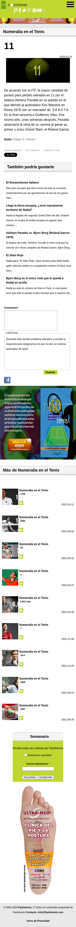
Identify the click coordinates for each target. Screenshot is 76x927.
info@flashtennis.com (50, 912)
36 (21, 548)
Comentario (11, 307)
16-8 (22, 655)
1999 (22, 682)
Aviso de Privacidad (38, 920)
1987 (22, 709)
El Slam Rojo (15, 255)
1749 (22, 494)
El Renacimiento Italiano (22, 182)
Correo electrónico (38, 763)
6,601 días (25, 601)
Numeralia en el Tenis (33, 490)
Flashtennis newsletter (40, 755)
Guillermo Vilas (52, 150)
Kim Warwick (33, 150)
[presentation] (37, 359)
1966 (22, 521)
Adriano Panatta (12, 150)
